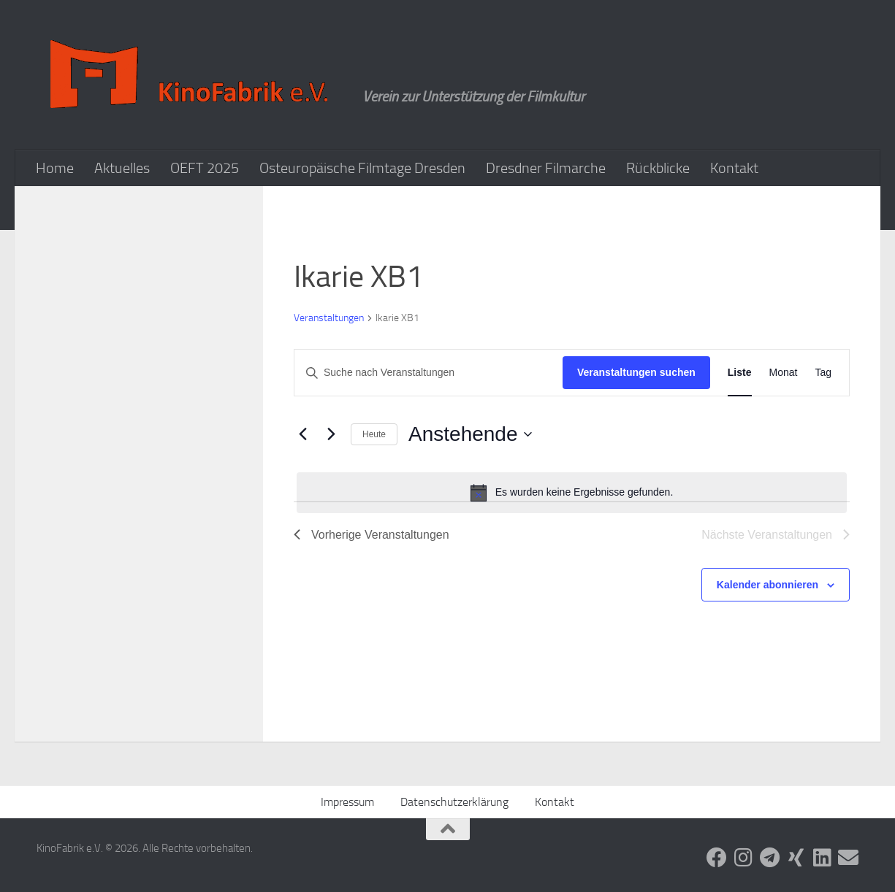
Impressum (347, 802)
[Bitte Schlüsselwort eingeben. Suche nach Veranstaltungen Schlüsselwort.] (428, 373)
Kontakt (734, 168)
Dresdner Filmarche (546, 168)
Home (55, 168)
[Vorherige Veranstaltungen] (302, 434)
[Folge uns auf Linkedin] (822, 857)
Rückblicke (658, 168)
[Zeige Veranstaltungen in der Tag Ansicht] (823, 373)
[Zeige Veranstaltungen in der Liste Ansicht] (740, 373)
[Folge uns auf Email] (848, 857)
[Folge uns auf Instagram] (743, 857)
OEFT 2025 (204, 168)
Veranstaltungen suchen (636, 372)
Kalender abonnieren (767, 585)
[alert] (572, 492)
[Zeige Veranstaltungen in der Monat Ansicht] (783, 373)
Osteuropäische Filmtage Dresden (362, 168)
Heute (374, 434)
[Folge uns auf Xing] (795, 857)
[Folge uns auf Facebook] (717, 857)
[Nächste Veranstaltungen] (331, 434)
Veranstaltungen (329, 318)
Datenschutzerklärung (454, 802)
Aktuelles (122, 168)
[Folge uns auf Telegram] (769, 857)
